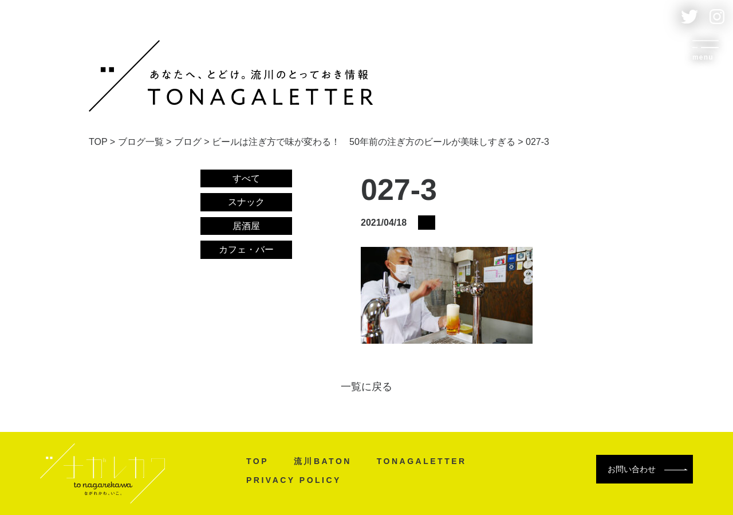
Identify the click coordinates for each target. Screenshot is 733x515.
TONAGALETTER (422, 461)
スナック (246, 202)
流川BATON (323, 461)
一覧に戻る (366, 387)
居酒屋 (246, 226)
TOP (257, 461)
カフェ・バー (246, 249)
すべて (246, 178)
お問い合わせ (648, 469)
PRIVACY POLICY (293, 480)
